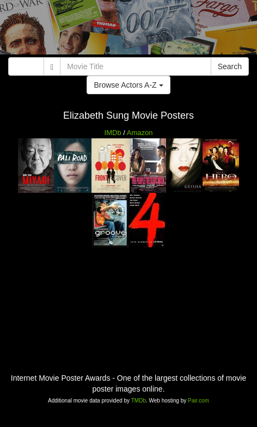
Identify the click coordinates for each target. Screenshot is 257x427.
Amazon (140, 133)
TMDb (138, 401)
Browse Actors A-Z (128, 85)
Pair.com (198, 401)
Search (230, 66)
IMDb (113, 133)
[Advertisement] (128, 30)
